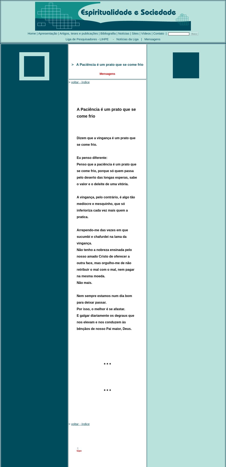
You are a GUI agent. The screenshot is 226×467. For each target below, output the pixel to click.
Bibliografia (108, 33)
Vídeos (146, 33)
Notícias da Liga (127, 39)
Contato (158, 33)
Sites (135, 33)
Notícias (123, 33)
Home (32, 33)
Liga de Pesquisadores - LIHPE (87, 39)
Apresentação (47, 33)
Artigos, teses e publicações (79, 33)
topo (79, 451)
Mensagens (153, 39)
